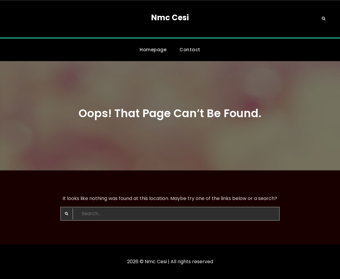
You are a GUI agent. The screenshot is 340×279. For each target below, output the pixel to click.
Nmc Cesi (170, 17)
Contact (190, 49)
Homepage (153, 49)
